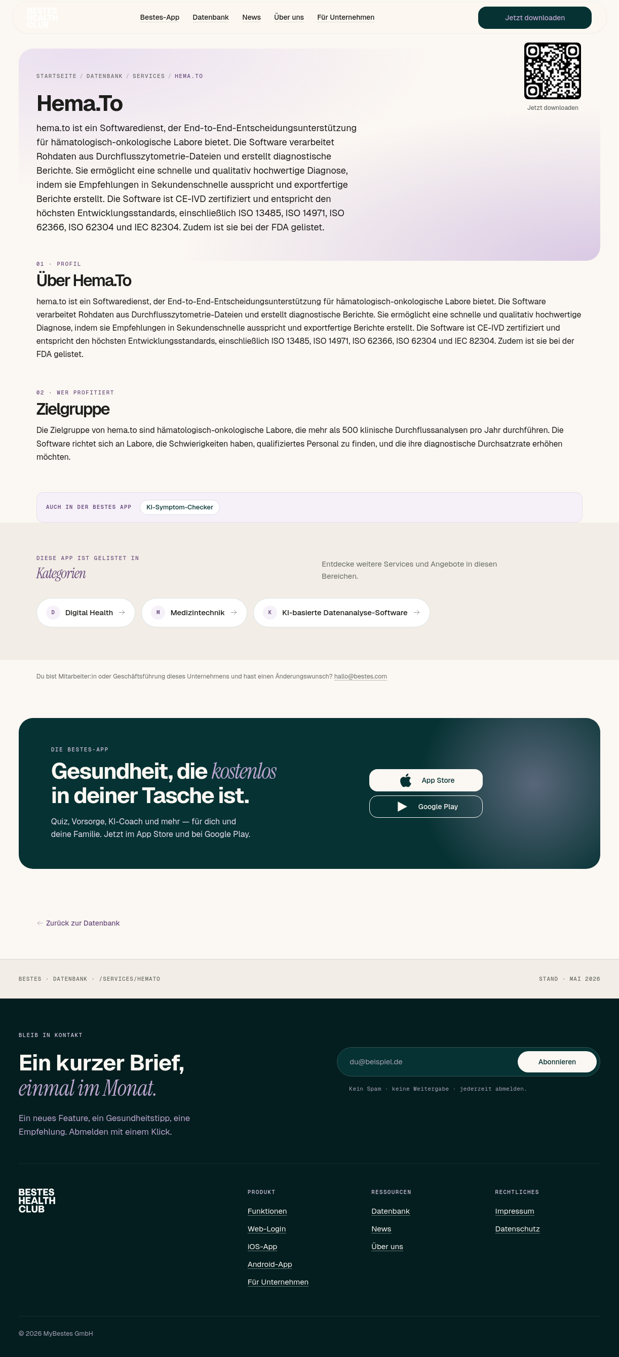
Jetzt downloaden (529, 18)
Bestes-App (159, 18)
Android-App (270, 1264)
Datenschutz (517, 1228)
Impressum (514, 1211)
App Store (426, 780)
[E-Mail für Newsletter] (434, 1062)
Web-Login (267, 1228)
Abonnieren (557, 1061)
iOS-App (263, 1246)
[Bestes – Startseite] (48, 18)
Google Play (426, 807)
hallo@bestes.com (361, 676)
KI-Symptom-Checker (179, 507)
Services (149, 76)
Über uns (289, 18)
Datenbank (210, 18)
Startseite (56, 76)
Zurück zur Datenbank (78, 923)
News (251, 18)
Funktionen (267, 1211)
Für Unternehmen (345, 18)
